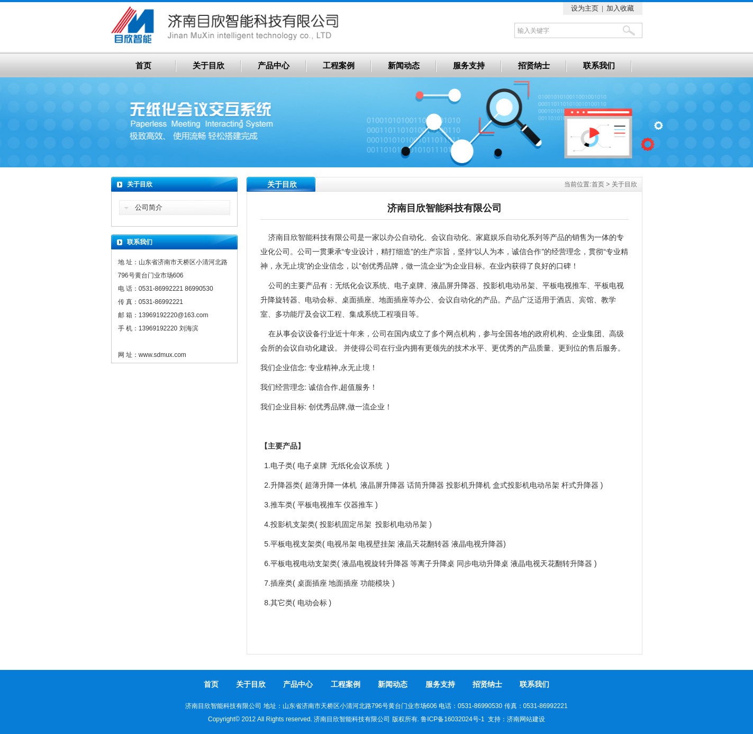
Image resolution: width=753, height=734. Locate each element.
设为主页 (584, 8)
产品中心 (273, 65)
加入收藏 (620, 8)
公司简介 (148, 207)
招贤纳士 (534, 65)
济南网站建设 (526, 719)
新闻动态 (404, 65)
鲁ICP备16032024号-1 (452, 719)
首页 (143, 65)
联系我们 (599, 65)
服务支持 (469, 65)
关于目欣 (208, 65)
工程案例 (339, 65)
